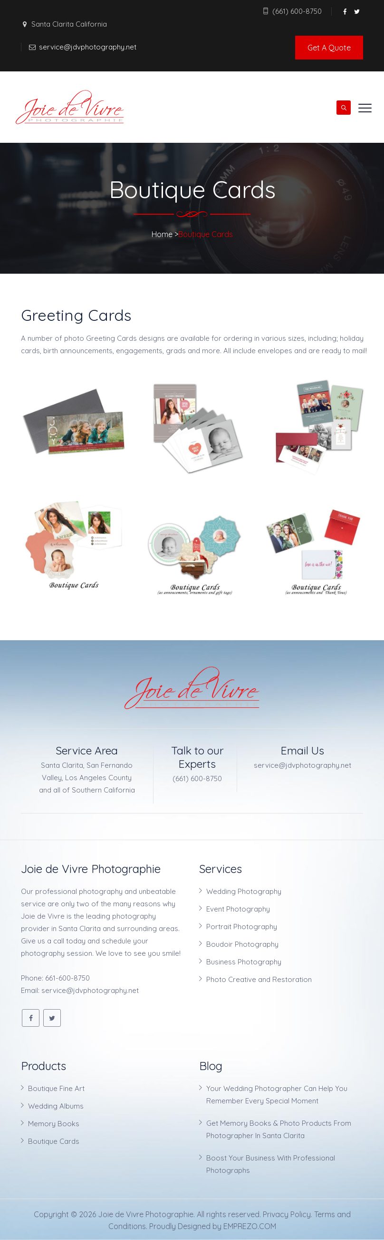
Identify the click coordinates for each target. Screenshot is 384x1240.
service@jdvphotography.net (87, 46)
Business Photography (243, 961)
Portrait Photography (241, 926)
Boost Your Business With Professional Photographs (270, 1164)
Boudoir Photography (242, 944)
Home (162, 234)
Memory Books (53, 1123)
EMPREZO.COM (249, 1226)
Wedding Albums (56, 1106)
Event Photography (238, 908)
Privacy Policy (287, 1214)
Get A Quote (329, 47)
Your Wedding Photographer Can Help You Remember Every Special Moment (276, 1094)
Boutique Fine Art (56, 1088)
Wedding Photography (243, 891)
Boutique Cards (53, 1141)
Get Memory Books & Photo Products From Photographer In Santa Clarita (278, 1129)
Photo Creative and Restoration (259, 979)
